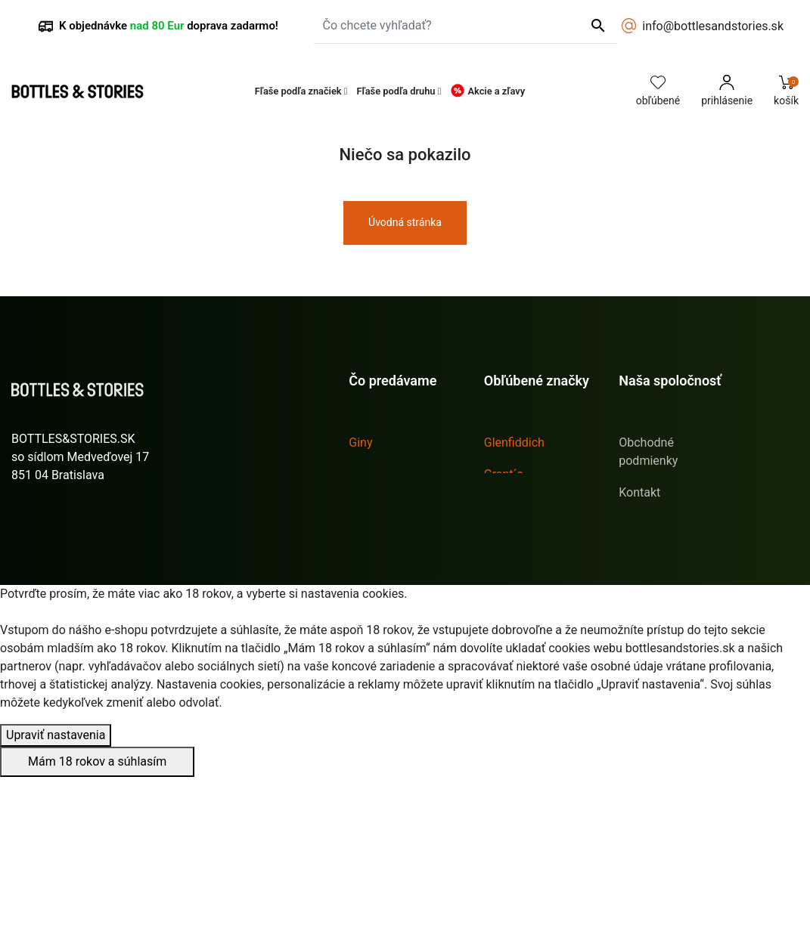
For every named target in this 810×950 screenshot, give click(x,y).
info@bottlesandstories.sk (713, 26)
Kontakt (639, 492)
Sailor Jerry (514, 569)
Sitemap (641, 606)
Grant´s (503, 474)
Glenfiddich (514, 442)
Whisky (368, 538)
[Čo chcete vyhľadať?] (465, 26)
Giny (360, 442)
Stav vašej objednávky (71, 619)
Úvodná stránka (405, 222)
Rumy (364, 506)
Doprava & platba (664, 524)
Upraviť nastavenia (55, 908)
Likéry (364, 474)
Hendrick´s (513, 506)
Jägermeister (519, 538)
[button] (301, 91)
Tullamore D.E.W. (529, 601)
